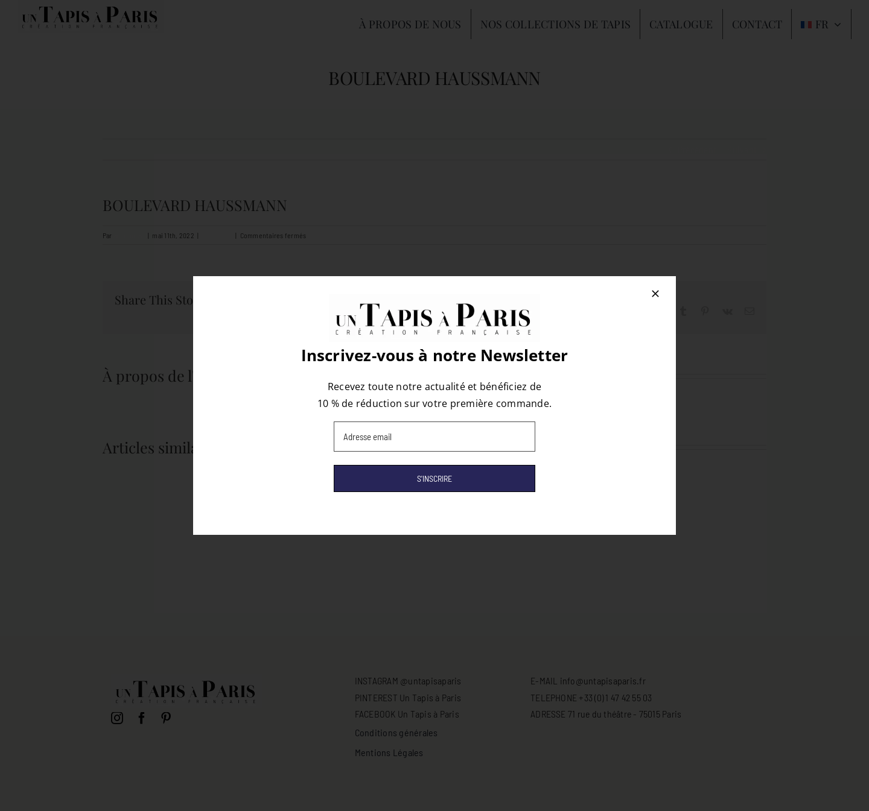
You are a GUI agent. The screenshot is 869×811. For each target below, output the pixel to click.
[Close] (655, 293)
